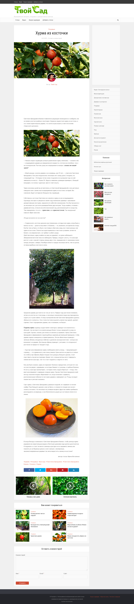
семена (33, 464)
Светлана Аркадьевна (54, 462)
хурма (39, 464)
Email (42, 573)
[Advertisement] (52, 101)
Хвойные (96, 134)
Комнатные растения (100, 142)
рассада (42, 462)
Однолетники (98, 122)
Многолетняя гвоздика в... (108, 193)
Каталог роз (97, 166)
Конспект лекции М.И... (111, 225)
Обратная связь (104, 596)
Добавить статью (38, 2)
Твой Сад (54, 84)
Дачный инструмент (100, 138)
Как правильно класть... (109, 218)
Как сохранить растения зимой (109, 185)
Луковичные (97, 114)
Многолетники (98, 118)
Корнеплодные (98, 110)
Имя (17, 573)
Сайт (65, 573)
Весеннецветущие (99, 94)
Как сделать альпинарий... (108, 201)
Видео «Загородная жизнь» (102, 90)
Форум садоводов (27, 2)
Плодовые (51, 29)
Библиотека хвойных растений (103, 162)
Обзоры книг (97, 146)
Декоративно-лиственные (101, 98)
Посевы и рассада (99, 126)
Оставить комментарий (55, 38)
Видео (20, 2)
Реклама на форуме (115, 596)
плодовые (34, 462)
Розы (95, 130)
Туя (105, 209)
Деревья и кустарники (100, 102)
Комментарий (20, 555)
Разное (96, 150)
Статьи (16, 2)
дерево (27, 462)
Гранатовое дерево (36, 536)
